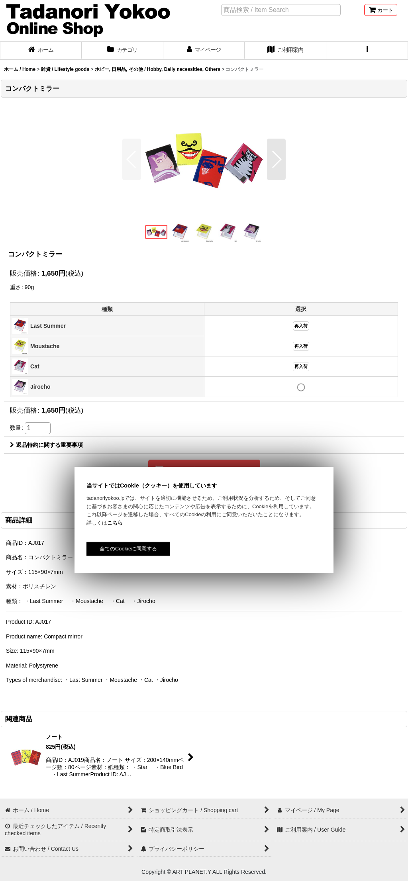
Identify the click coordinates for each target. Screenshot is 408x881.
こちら (115, 523)
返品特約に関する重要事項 (46, 445)
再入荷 (301, 325)
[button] (367, 50)
